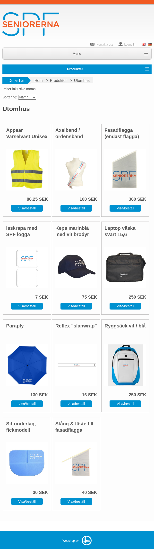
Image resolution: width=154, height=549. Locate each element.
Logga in (130, 44)
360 (132, 199)
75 (84, 297)
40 (84, 492)
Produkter (75, 69)
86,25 (32, 199)
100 (83, 199)
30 (35, 492)
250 (132, 297)
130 (34, 394)
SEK (43, 199)
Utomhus (82, 81)
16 (84, 394)
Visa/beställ (27, 208)
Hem (38, 81)
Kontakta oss (104, 44)
